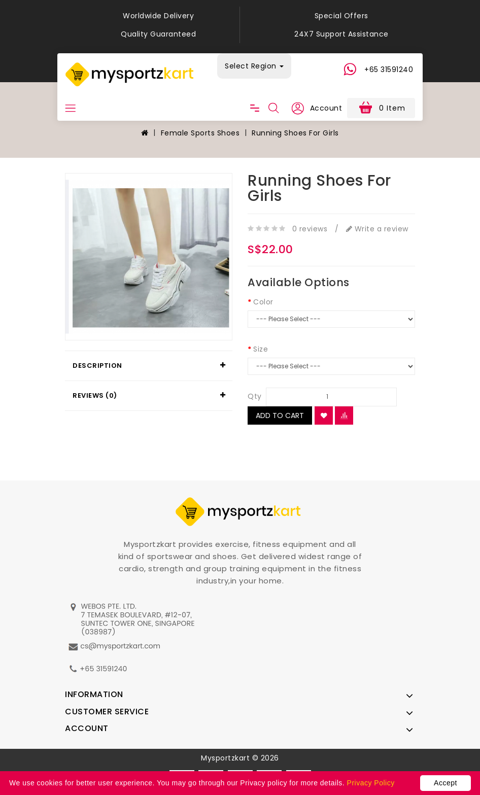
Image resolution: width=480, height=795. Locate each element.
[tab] (148, 366)
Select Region (254, 66)
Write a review (377, 229)
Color (263, 301)
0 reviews (310, 229)
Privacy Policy (371, 783)
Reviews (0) (95, 395)
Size (260, 349)
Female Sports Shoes (200, 133)
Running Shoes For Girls (295, 133)
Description (97, 365)
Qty (255, 396)
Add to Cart (280, 415)
